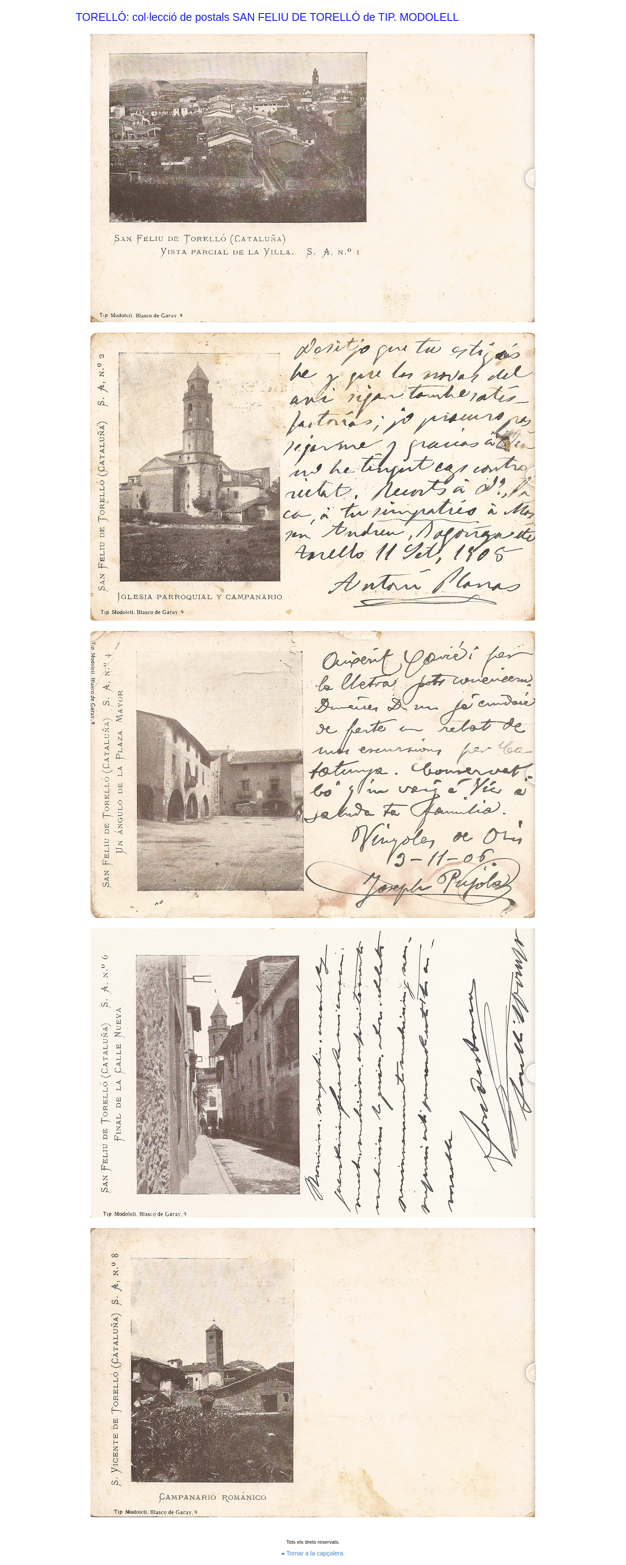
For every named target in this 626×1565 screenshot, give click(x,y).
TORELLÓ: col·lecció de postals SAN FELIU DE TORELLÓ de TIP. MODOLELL (267, 17)
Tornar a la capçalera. (313, 1553)
